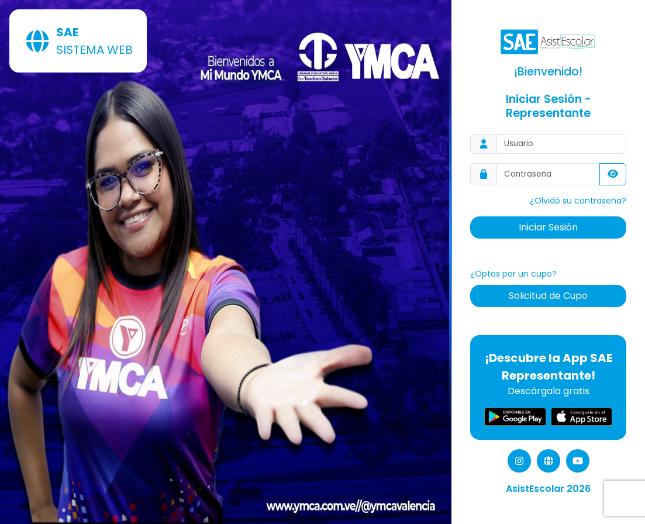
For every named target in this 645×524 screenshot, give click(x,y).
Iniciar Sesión (548, 227)
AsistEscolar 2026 (548, 488)
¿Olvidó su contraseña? (578, 200)
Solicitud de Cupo (548, 295)
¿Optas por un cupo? (513, 274)
